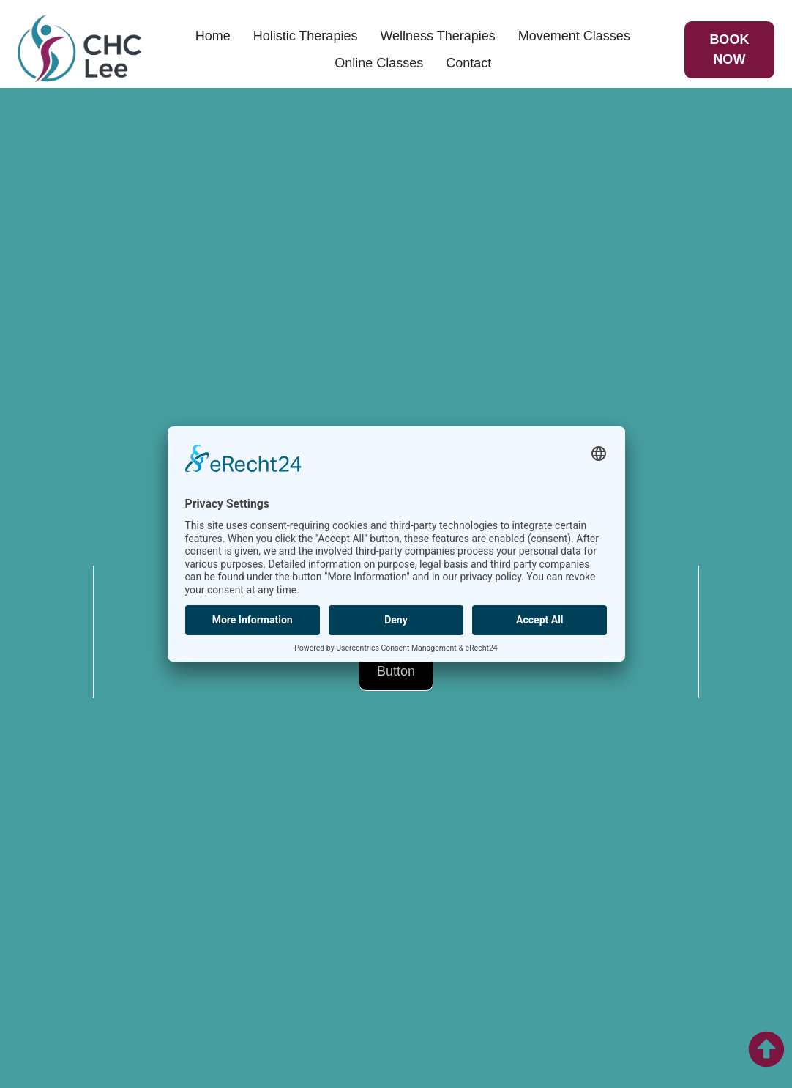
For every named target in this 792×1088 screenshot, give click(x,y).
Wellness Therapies (437, 36)
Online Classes (379, 63)
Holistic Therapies (305, 36)
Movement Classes (574, 36)
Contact (468, 63)
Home (213, 36)
